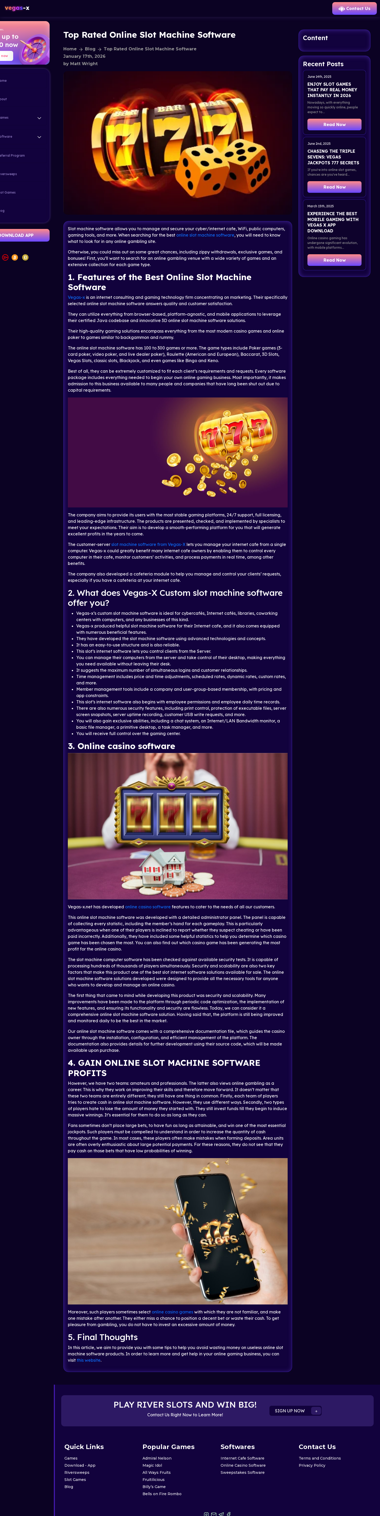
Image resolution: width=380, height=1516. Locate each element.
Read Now (337, 130)
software (169, 525)
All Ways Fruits (173, 1450)
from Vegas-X (193, 525)
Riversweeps (25, 174)
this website (147, 1338)
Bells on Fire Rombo (178, 1472)
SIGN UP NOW (309, 1389)
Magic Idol (169, 1443)
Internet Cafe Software (254, 1436)
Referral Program (29, 156)
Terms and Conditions (325, 1436)
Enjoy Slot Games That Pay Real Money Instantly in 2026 (337, 92)
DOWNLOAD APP (38, 235)
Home (20, 81)
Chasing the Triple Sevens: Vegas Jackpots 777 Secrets (337, 165)
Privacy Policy (317, 1443)
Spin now (22, 56)
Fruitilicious (170, 1457)
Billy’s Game (170, 1464)
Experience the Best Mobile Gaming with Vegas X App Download (337, 238)
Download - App (102, 1443)
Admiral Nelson (173, 1436)
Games (93, 1436)
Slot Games (24, 192)
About (20, 99)
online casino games (194, 1290)
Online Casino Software (254, 1443)
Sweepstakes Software (254, 1450)
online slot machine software (251, 224)
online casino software (170, 883)
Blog (19, 211)
